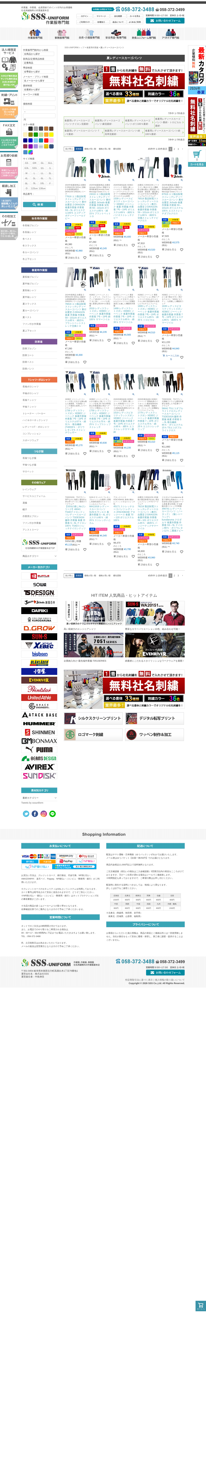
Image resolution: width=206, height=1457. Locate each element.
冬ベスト (27, 239)
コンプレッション (32, 433)
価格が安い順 (90, 149)
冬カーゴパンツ (31, 252)
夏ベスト (27, 317)
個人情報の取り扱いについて (170, 979)
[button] (182, 149)
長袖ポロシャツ (31, 386)
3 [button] (178, 149)
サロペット (28, 471)
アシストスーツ (31, 529)
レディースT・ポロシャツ (36, 427)
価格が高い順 (105, 149)
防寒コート (28, 355)
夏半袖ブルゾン (31, 283)
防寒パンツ (28, 368)
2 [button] (174, 149)
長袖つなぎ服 (29, 458)
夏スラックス (29, 303)
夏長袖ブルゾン (31, 277)
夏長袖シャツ (29, 290)
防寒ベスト (28, 362)
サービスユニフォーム (34, 496)
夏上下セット (29, 330)
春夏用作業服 (92, 47)
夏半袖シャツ (29, 297)
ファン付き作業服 (32, 324)
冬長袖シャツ (29, 232)
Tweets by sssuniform (32, 802)
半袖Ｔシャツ (29, 406)
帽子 (25, 509)
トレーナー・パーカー (34, 413)
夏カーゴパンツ (31, 310)
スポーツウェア (31, 440)
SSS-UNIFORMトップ (74, 47)
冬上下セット (29, 259)
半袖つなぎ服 (29, 464)
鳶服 (25, 502)
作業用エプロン (31, 516)
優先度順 (117, 149)
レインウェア (29, 489)
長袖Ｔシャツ (29, 400)
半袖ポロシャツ (31, 393)
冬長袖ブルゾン (31, 225)
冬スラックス (29, 245)
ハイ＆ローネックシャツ (35, 420)
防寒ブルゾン (29, 348)
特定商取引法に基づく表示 (139, 979)
